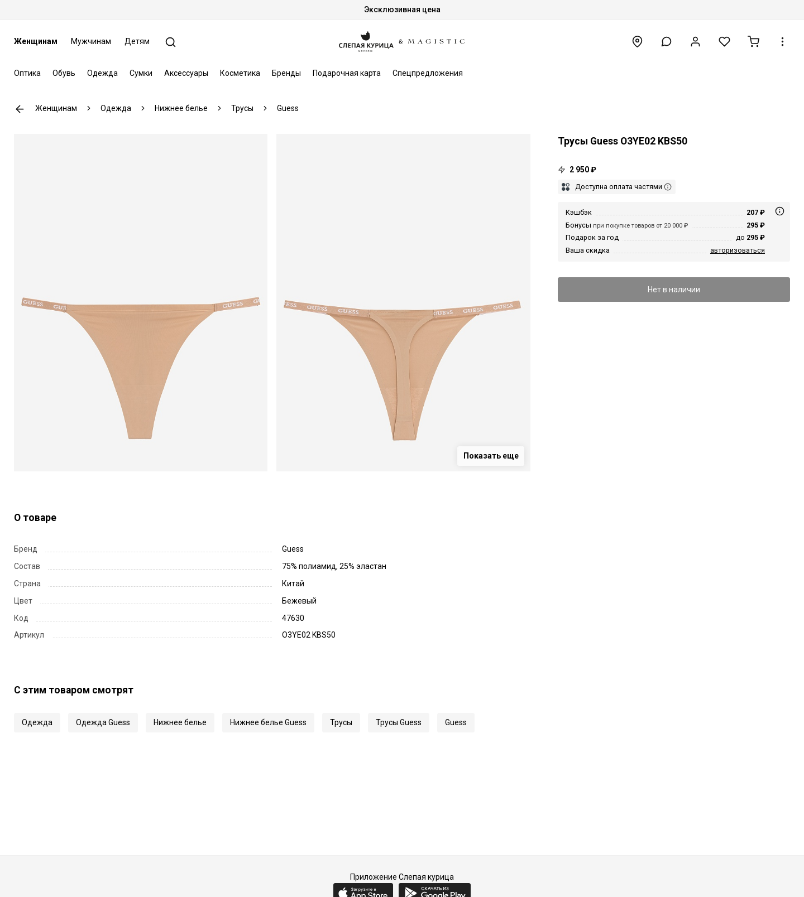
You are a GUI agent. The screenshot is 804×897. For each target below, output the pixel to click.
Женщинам (36, 41)
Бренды (286, 73)
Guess (456, 722)
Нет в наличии (674, 289)
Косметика (240, 73)
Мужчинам (91, 41)
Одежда (102, 73)
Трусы (341, 722)
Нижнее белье (180, 722)
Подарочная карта (347, 73)
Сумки (141, 73)
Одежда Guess (103, 722)
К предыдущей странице (20, 109)
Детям (137, 41)
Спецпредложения (428, 73)
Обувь (63, 73)
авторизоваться (737, 250)
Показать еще (491, 455)
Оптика (27, 73)
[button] (666, 41)
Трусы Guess (399, 722)
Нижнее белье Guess (268, 722)
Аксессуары (186, 73)
